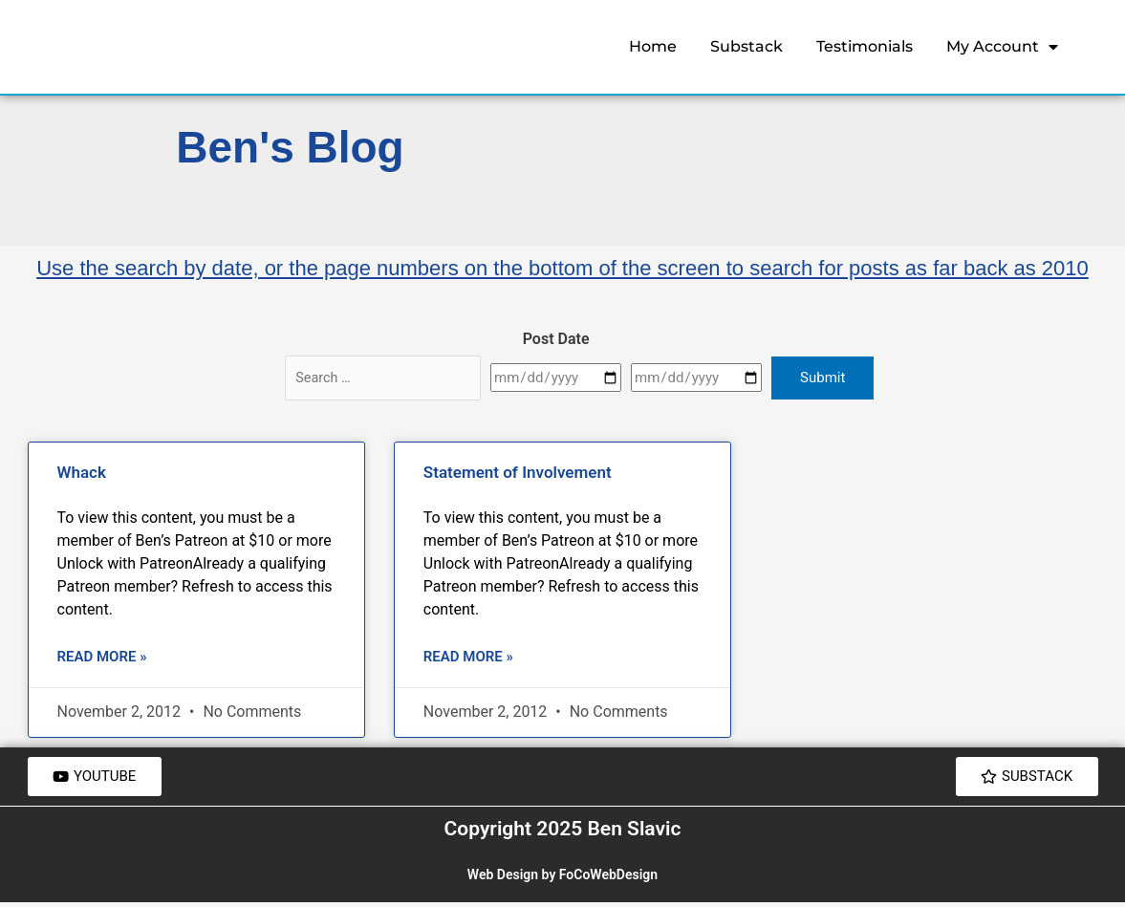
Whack (81, 472)
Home (653, 46)
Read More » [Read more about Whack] (102, 656)
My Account (1002, 47)
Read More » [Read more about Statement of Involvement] (468, 656)
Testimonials (864, 46)
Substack (746, 46)
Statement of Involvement (517, 472)
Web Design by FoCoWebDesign (562, 879)
